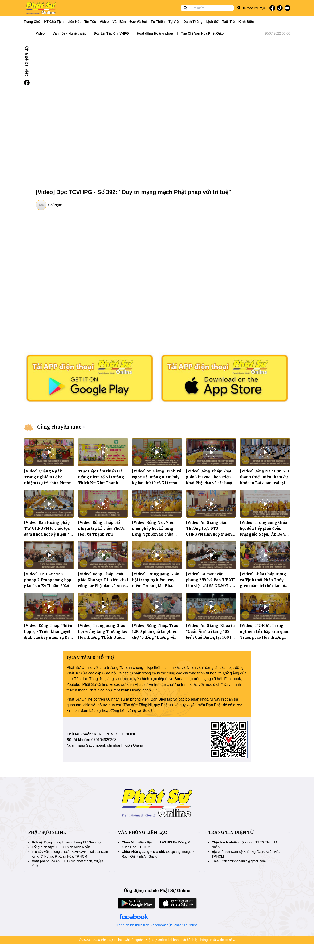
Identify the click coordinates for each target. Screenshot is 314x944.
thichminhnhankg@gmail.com (244, 861)
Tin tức (90, 22)
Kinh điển (246, 22)
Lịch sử (212, 22)
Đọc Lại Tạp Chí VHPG (111, 33)
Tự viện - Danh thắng (185, 22)
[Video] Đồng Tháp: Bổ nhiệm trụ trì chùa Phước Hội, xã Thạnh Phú (101, 528)
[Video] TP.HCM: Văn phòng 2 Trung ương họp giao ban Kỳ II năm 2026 (47, 580)
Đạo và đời (138, 22)
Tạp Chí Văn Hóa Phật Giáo (202, 33)
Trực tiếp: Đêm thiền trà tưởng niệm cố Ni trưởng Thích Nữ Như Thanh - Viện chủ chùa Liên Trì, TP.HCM (101, 483)
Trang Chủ (32, 22)
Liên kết (73, 22)
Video (104, 22)
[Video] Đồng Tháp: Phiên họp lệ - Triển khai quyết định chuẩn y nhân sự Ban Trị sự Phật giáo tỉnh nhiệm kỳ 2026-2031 (48, 637)
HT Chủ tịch (54, 22)
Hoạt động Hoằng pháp (155, 33)
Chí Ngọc (55, 205)
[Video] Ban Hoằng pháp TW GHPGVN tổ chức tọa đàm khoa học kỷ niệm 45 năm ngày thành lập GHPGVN (47, 534)
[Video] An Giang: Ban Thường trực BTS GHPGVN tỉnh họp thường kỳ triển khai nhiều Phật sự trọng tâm (210, 534)
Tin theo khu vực (251, 8)
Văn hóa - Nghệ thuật (69, 33)
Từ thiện (158, 22)
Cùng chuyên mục (59, 427)
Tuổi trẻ (228, 22)
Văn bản (119, 22)
